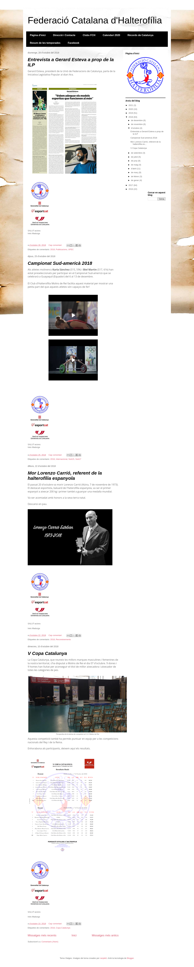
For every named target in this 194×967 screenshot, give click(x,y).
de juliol (134, 157)
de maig (135, 165)
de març (135, 172)
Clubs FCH (89, 35)
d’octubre (135, 128)
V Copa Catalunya (47, 653)
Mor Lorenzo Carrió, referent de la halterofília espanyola (65, 475)
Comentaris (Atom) (49, 942)
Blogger (130, 958)
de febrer (135, 176)
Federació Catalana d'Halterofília (95, 20)
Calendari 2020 (111, 35)
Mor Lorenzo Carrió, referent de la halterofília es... (145, 143)
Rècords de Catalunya (140, 35)
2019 (131, 113)
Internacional (61, 459)
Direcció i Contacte (64, 35)
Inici (74, 935)
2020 (131, 109)
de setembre (137, 153)
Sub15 (71, 459)
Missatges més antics (105, 935)
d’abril (134, 168)
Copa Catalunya (63, 928)
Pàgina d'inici (38, 35)
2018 (52, 249)
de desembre (137, 120)
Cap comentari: (55, 245)
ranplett (103, 958)
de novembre (137, 124)
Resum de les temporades (45, 43)
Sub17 (78, 459)
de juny (134, 161)
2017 (131, 185)
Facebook (73, 43)
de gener (135, 180)
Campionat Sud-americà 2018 (60, 263)
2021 (131, 105)
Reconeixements (63, 639)
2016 (131, 189)
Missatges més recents (42, 935)
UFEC (71, 249)
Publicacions (61, 249)
